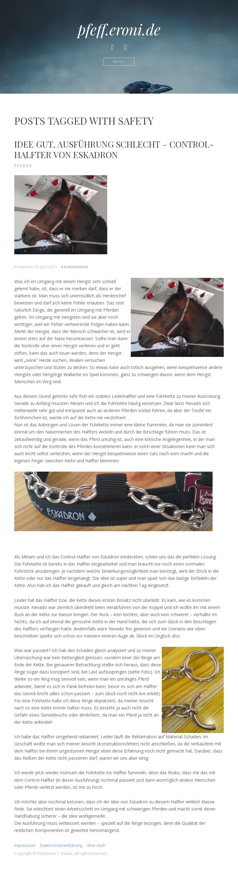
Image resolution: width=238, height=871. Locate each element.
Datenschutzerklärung (61, 845)
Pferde (23, 165)
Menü (119, 61)
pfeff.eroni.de (119, 29)
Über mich (95, 845)
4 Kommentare (74, 266)
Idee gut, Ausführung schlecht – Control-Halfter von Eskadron (114, 149)
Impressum (24, 845)
